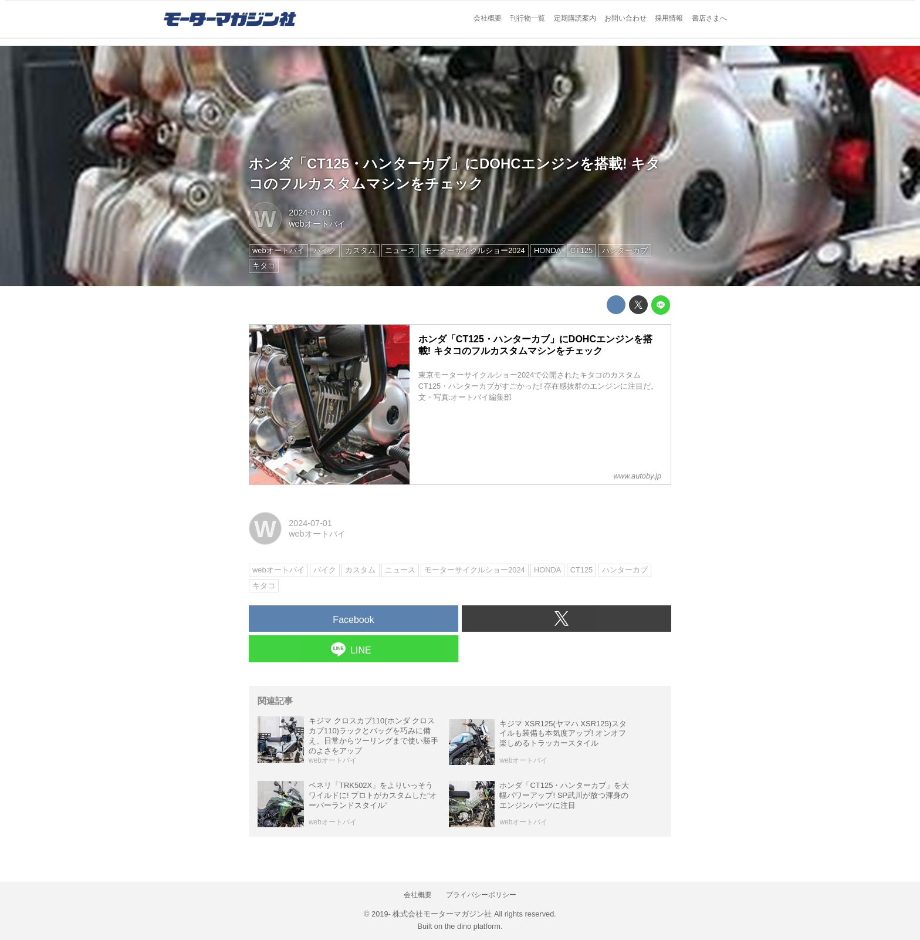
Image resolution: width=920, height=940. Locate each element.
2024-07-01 (310, 212)
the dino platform (472, 926)
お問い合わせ (625, 18)
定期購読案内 (575, 18)
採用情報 (669, 18)
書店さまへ (709, 18)
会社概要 (487, 18)
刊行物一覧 (527, 18)
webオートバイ (317, 223)
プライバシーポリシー (481, 895)
